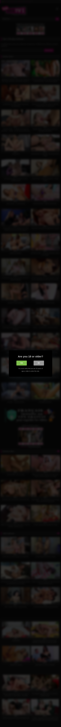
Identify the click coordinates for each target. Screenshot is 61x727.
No (39, 363)
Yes (21, 363)
